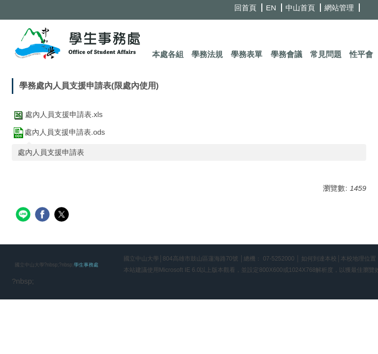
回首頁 (245, 7)
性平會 (361, 54)
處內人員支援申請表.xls (57, 114)
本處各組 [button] (168, 54)
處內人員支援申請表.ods (58, 132)
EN (271, 7)
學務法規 (207, 54)
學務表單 (246, 54)
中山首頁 (300, 7)
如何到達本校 (319, 258)
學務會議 (286, 54)
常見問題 (326, 54)
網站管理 (339, 7)
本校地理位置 (358, 258)
